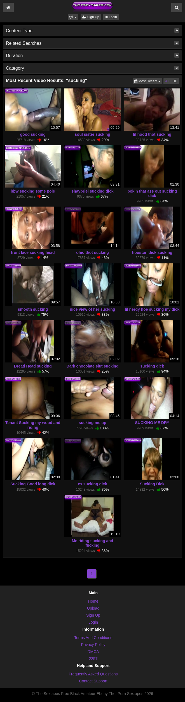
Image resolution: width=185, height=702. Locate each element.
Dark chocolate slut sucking (93, 366)
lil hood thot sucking (152, 134)
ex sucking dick (92, 484)
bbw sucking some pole (33, 191)
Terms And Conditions (93, 637)
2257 (93, 658)
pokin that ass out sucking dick (152, 193)
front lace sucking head (33, 252)
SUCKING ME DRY (152, 422)
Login (111, 17)
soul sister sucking (92, 134)
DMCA (93, 651)
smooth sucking (33, 309)
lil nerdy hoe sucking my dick (152, 309)
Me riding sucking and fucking (92, 543)
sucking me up (92, 422)
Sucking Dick (152, 484)
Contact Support (93, 681)
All (167, 81)
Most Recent (148, 80)
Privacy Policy (93, 644)
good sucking (33, 134)
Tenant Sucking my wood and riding (32, 424)
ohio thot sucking (92, 252)
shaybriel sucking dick (92, 191)
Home (93, 601)
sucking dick (152, 366)
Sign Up (90, 17)
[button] (73, 17)
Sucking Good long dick (32, 484)
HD (175, 81)
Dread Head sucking (33, 366)
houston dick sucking (152, 252)
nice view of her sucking (92, 309)
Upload (93, 608)
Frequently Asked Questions (93, 674)
